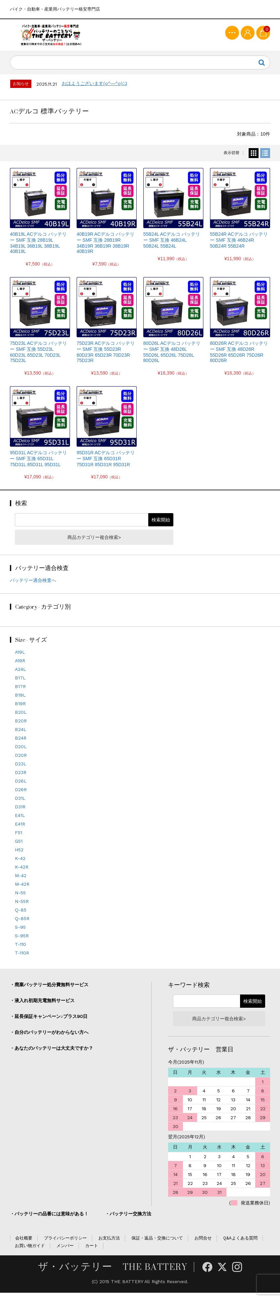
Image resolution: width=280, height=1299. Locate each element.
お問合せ (203, 1244)
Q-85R (22, 925)
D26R (21, 796)
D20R (21, 761)
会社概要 (23, 1244)
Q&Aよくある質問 (240, 1244)
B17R (20, 693)
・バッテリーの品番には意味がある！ (49, 1220)
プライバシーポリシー (65, 1244)
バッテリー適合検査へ (33, 586)
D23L (20, 770)
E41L (20, 822)
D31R (20, 813)
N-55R (22, 908)
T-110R (22, 959)
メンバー (65, 1252)
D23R (20, 779)
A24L (20, 675)
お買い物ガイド (30, 1252)
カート (91, 1252)
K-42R (21, 873)
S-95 (20, 933)
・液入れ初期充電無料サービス (42, 1007)
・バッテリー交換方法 (128, 1220)
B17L (20, 684)
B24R (20, 744)
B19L (20, 701)
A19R (20, 667)
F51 (18, 839)
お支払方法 (109, 1244)
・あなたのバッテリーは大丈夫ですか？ (51, 1054)
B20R (21, 727)
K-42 (20, 865)
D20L (21, 753)
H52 (19, 856)
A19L (20, 658)
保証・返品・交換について (157, 1244)
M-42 (20, 882)
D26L (21, 787)
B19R (20, 710)
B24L (20, 736)
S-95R (22, 942)
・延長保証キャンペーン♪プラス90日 (49, 1023)
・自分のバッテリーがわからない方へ (49, 1038)
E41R (20, 830)
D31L (20, 804)
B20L (21, 718)
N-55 (20, 899)
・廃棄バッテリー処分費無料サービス (49, 991)
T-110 (20, 951)
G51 (18, 847)
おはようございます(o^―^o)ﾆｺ (94, 90)
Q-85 (20, 916)
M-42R (22, 890)
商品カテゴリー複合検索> (94, 543)
